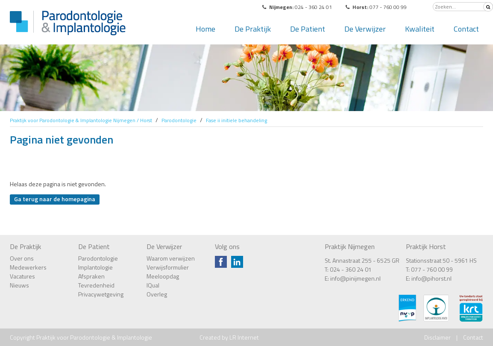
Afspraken (91, 276)
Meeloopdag (163, 276)
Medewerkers (28, 267)
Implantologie (95, 267)
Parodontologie (98, 258)
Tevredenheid (96, 285)
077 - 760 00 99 (432, 269)
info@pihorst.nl (431, 278)
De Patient (307, 29)
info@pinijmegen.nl (355, 278)
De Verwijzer (365, 29)
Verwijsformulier (168, 267)
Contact (466, 29)
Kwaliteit (419, 29)
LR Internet (244, 337)
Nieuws (19, 285)
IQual (153, 285)
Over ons (22, 258)
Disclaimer (437, 337)
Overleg (157, 294)
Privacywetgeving (100, 294)
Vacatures (22, 276)
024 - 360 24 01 (351, 269)
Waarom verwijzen (171, 258)
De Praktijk (253, 29)
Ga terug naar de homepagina (54, 198)
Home (205, 29)
